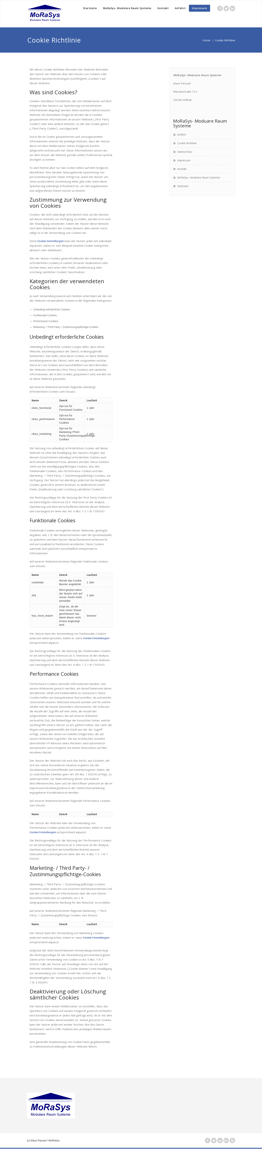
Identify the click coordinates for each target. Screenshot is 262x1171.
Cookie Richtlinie (187, 143)
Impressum (199, 8)
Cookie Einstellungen (50, 241)
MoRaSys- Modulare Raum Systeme (127, 8)
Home (206, 40)
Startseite (90, 8)
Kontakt (163, 8)
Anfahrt (180, 8)
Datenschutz (184, 151)
